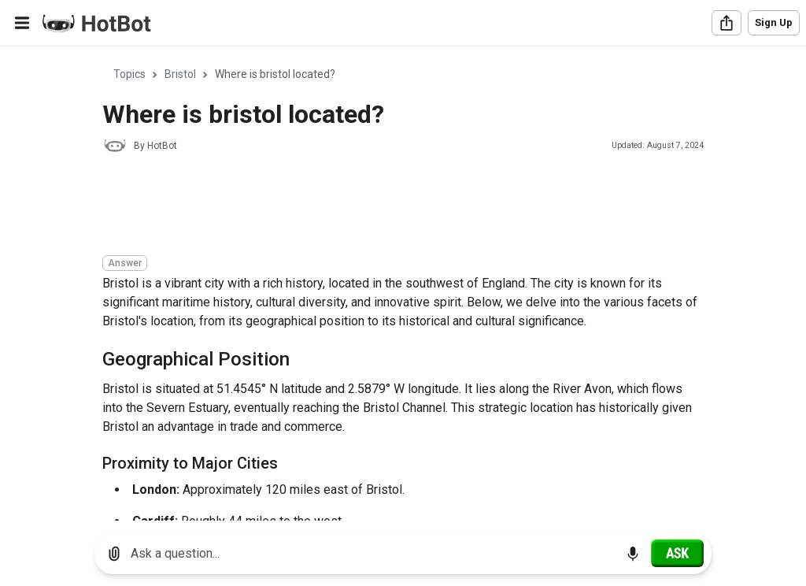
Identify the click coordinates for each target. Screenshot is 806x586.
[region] (403, 284)
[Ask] (677, 553)
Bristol (180, 74)
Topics (129, 74)
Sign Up (774, 22)
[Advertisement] (388, 206)
